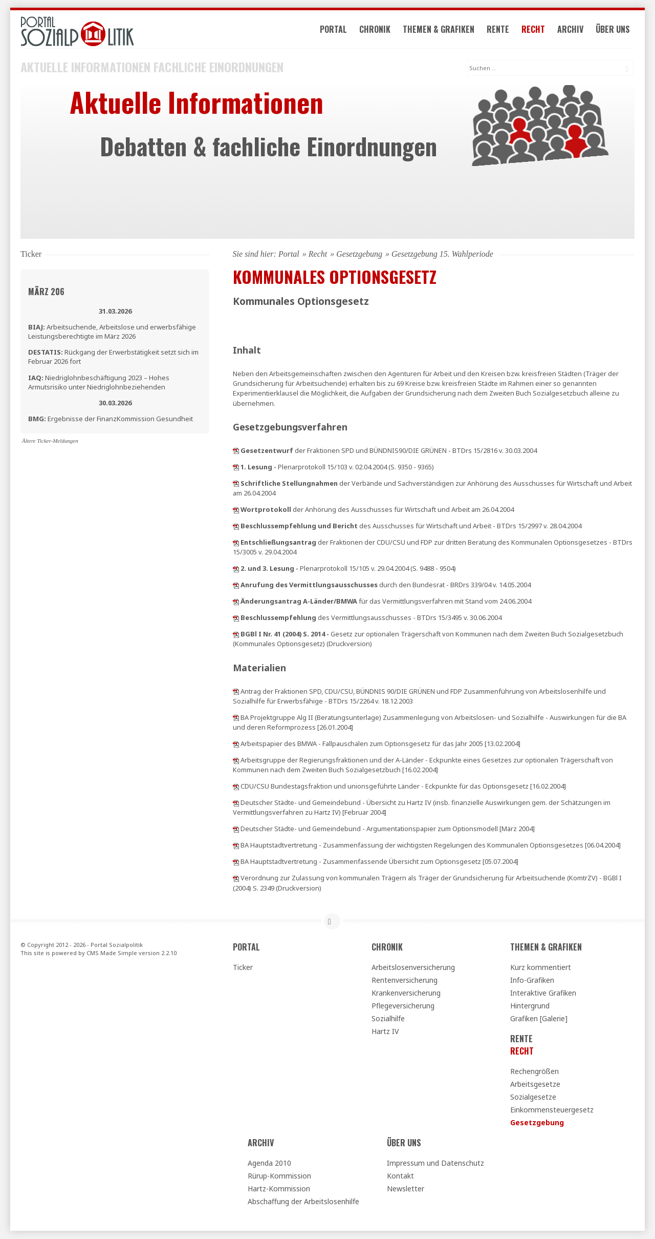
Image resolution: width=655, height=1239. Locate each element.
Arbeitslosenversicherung (413, 968)
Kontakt (400, 1176)
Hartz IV (385, 1032)
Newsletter (405, 1189)
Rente (499, 30)
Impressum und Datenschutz (435, 1163)
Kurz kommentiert (540, 968)
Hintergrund (530, 1006)
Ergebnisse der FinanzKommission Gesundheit (110, 419)
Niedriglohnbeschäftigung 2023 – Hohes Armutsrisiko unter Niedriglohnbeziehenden (98, 383)
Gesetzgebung (359, 254)
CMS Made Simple (111, 953)
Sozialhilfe (388, 1019)
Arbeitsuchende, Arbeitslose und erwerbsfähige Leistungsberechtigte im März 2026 (112, 332)
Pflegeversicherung (403, 1006)
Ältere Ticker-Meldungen (50, 441)
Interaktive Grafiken (543, 993)
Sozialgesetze (533, 1097)
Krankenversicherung (406, 993)
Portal (334, 30)
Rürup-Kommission (279, 1176)
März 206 (46, 292)
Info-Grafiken (532, 980)
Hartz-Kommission (279, 1189)
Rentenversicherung (405, 980)
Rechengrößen (534, 1072)
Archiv (571, 30)
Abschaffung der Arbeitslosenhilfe (303, 1202)
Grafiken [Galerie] (538, 1019)
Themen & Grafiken (439, 30)
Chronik (375, 30)
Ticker (243, 968)
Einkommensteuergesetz (552, 1110)
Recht (534, 30)
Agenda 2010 (269, 1163)
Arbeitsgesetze (535, 1084)
